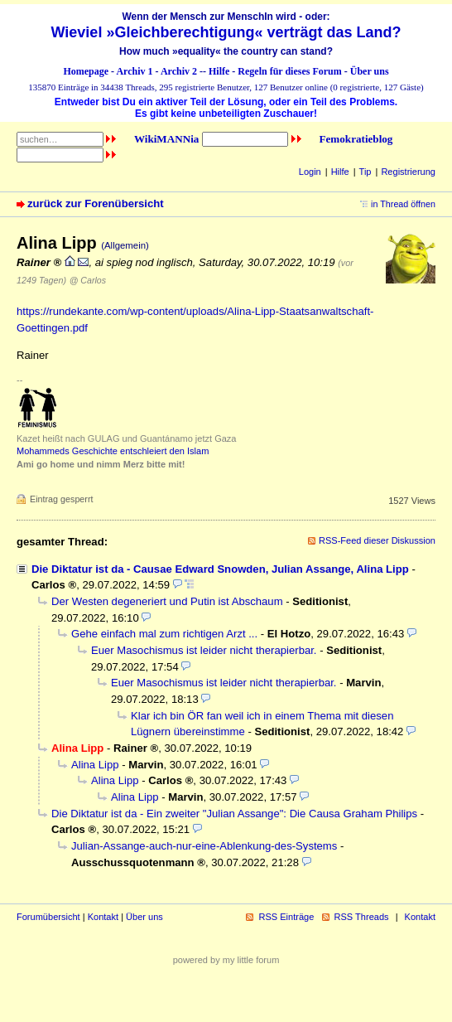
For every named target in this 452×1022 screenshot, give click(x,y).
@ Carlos (88, 280)
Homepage (85, 71)
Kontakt (103, 917)
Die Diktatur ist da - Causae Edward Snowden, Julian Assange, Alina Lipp (220, 569)
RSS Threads (361, 917)
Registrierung (408, 172)
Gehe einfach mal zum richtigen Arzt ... (164, 633)
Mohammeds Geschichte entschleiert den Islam (113, 451)
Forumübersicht (48, 917)
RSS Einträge (286, 917)
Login (310, 172)
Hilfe (219, 71)
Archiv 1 (134, 71)
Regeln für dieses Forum (289, 71)
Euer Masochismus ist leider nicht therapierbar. (204, 650)
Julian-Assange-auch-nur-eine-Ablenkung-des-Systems (204, 846)
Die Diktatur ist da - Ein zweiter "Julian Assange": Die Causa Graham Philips (234, 813)
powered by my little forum (226, 960)
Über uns (369, 71)
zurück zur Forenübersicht (95, 203)
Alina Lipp (95, 764)
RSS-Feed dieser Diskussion (377, 540)
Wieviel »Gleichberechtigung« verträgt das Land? (226, 32)
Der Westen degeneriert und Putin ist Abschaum (167, 601)
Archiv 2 (179, 71)
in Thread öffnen (403, 204)
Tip (365, 172)
